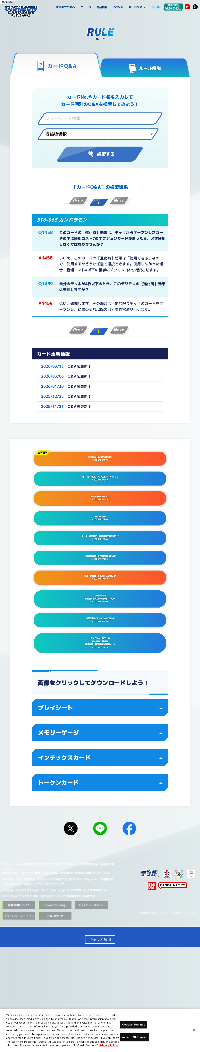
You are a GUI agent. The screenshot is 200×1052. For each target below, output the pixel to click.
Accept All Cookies (134, 1037)
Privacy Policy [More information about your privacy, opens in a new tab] (108, 1045)
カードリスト (137, 7)
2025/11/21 (52, 406)
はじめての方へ (65, 7)
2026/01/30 (52, 386)
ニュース (86, 7)
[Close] (193, 1030)
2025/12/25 (52, 396)
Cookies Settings (133, 1024)
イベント (117, 7)
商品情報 (102, 7)
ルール (155, 7)
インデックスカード (100, 863)
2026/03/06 (52, 376)
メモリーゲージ (100, 838)
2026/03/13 (52, 366)
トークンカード (100, 888)
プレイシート (100, 813)
